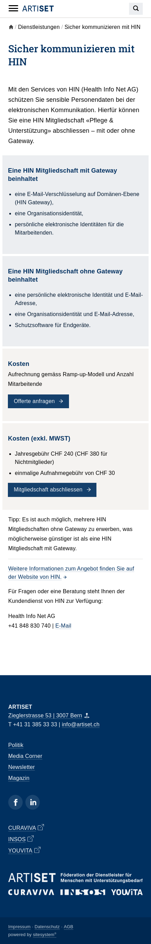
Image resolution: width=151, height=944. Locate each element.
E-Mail (63, 626)
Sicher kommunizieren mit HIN (103, 27)
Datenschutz (47, 926)
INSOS (21, 838)
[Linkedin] (32, 802)
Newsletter (21, 767)
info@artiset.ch (81, 724)
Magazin (19, 778)
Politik (15, 745)
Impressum (19, 926)
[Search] (136, 9)
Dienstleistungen (39, 27)
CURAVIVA (26, 827)
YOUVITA (24, 850)
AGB (68, 926)
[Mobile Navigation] (13, 8)
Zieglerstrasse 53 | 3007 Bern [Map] (48, 716)
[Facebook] (15, 802)
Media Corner (25, 756)
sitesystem (44, 934)
